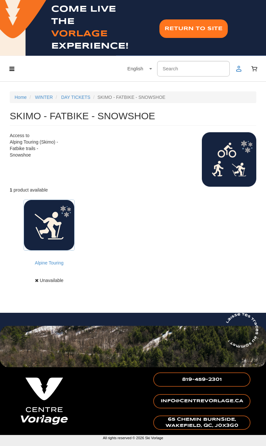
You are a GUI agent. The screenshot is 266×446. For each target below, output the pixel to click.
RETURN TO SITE (194, 28)
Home (21, 97)
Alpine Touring (49, 262)
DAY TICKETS (75, 97)
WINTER (44, 97)
